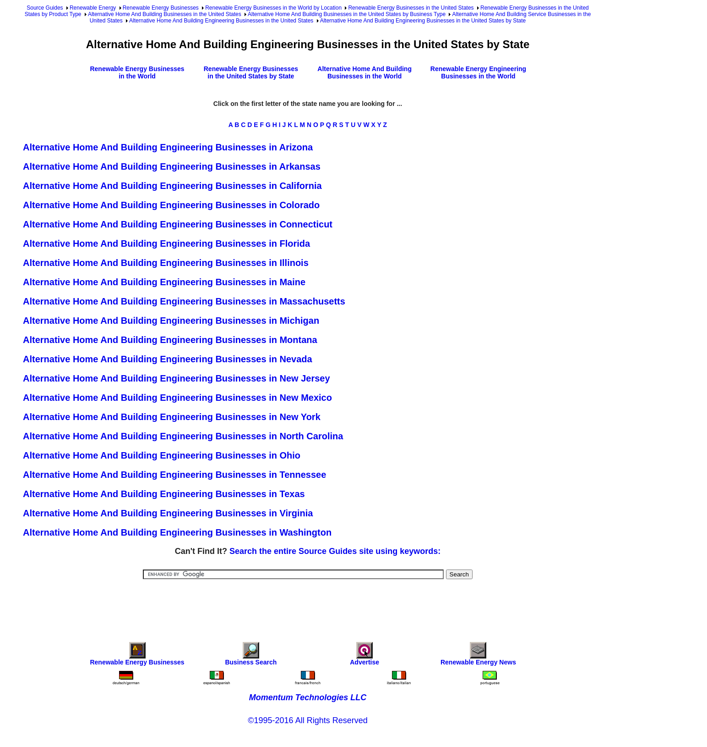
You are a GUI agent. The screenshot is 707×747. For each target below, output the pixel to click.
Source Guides (45, 8)
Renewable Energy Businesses (161, 8)
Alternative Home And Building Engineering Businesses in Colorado (171, 205)
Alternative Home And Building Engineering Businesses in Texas (164, 494)
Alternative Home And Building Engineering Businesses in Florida (166, 243)
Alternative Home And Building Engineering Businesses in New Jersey (176, 378)
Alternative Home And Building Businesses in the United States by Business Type (347, 14)
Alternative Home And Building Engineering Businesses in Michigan (171, 320)
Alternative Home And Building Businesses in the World (364, 72)
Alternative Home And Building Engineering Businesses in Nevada (167, 359)
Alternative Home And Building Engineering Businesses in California (172, 186)
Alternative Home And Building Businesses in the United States (164, 14)
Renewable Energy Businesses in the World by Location (273, 8)
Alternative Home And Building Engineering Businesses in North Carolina (183, 436)
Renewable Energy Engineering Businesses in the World (478, 72)
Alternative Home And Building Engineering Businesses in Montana (170, 340)
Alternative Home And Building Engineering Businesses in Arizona (168, 147)
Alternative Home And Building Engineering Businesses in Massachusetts (184, 301)
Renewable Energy (93, 8)
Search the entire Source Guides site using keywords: (335, 551)
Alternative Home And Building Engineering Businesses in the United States (221, 20)
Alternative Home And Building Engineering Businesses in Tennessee (174, 475)
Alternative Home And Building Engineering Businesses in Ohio (161, 455)
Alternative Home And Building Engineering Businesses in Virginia (168, 513)
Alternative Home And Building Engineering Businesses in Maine (164, 282)
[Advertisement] (307, 604)
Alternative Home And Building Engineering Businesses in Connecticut (177, 224)
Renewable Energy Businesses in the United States (410, 8)
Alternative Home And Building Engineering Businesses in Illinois (166, 263)
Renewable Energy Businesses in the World (137, 72)
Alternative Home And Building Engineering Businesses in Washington (177, 532)
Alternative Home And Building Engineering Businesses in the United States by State (423, 20)
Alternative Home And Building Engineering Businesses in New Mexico (177, 398)
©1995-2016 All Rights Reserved (307, 720)
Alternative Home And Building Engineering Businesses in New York (172, 417)
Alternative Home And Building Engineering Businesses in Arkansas (172, 166)
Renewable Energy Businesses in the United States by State (251, 72)
